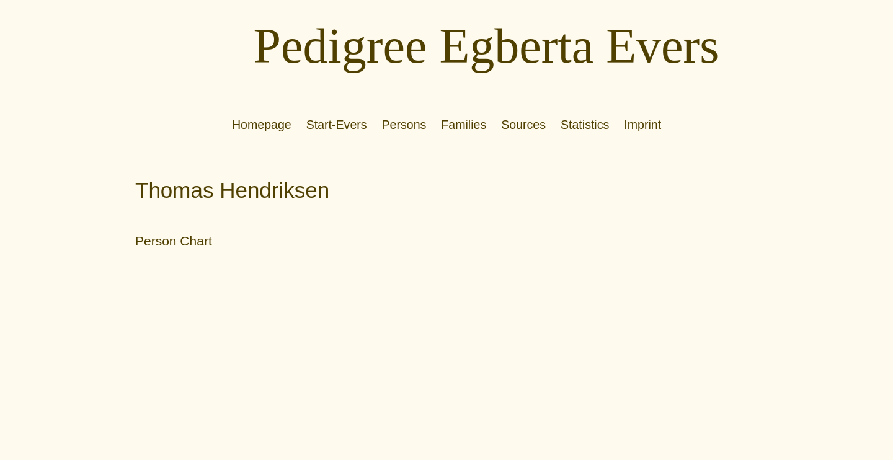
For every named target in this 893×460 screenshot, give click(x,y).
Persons (404, 124)
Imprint (642, 124)
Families (463, 124)
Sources (523, 124)
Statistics (585, 124)
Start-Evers (336, 124)
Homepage (261, 124)
